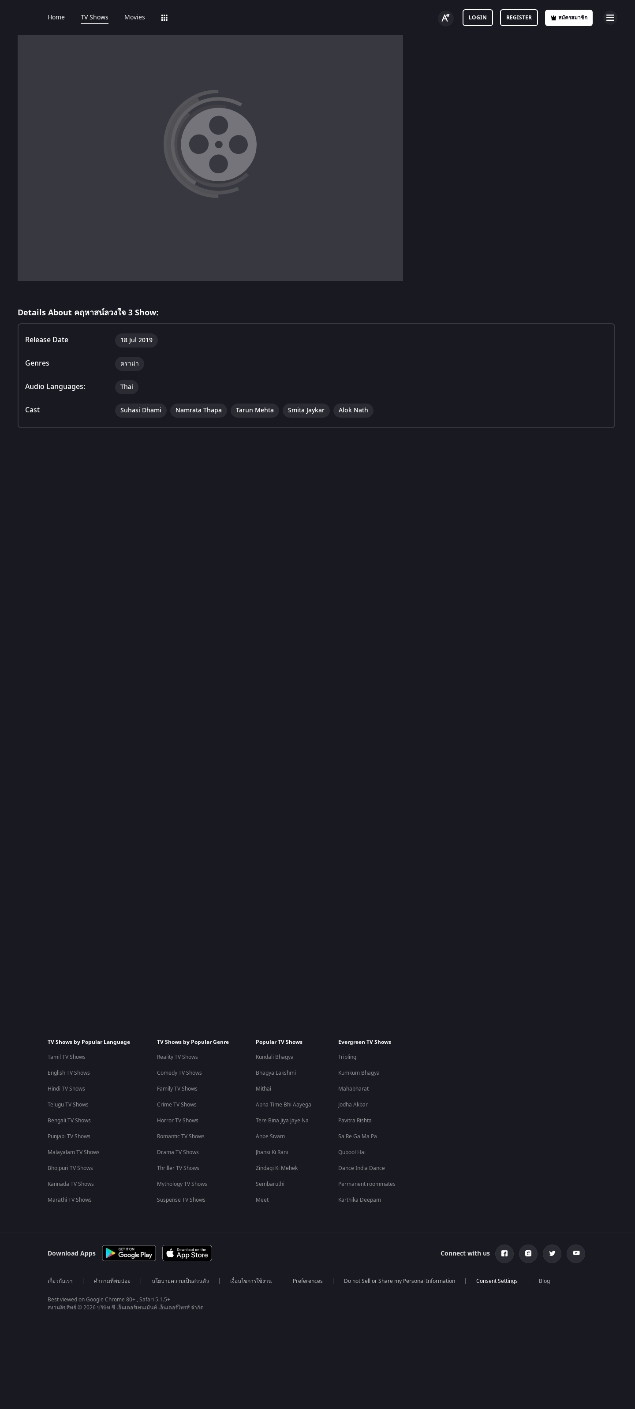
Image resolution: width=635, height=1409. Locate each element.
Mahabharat (353, 1089)
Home (56, 18)
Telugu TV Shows (68, 1105)
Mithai (263, 1089)
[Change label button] (446, 18)
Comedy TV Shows (179, 1073)
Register (519, 18)
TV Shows (94, 18)
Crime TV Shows (177, 1105)
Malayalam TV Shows (74, 1152)
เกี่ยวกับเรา (60, 1281)
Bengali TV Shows (69, 1121)
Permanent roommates (367, 1184)
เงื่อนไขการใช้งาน (251, 1281)
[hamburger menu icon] (610, 18)
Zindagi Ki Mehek (277, 1168)
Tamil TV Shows (67, 1057)
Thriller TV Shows (178, 1168)
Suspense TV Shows (181, 1200)
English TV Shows (69, 1073)
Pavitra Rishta (355, 1121)
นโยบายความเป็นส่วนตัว (180, 1281)
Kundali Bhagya (275, 1057)
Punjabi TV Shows (69, 1136)
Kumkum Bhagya (359, 1073)
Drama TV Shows (178, 1152)
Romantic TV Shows (181, 1136)
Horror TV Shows (177, 1121)
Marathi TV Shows (70, 1200)
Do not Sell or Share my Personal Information (399, 1281)
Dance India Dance (361, 1168)
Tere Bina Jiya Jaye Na (282, 1121)
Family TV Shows (177, 1089)
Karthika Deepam (359, 1200)
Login (478, 18)
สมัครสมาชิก (568, 18)
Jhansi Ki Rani (272, 1152)
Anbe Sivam (270, 1136)
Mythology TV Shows (182, 1184)
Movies (134, 18)
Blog (544, 1281)
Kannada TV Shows (71, 1184)
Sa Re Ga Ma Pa (357, 1136)
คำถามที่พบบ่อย (112, 1281)
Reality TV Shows (177, 1057)
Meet (262, 1200)
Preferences (308, 1281)
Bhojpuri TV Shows (70, 1168)
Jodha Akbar (353, 1105)
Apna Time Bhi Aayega (283, 1105)
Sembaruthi (270, 1184)
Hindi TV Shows (66, 1089)
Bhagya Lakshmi (276, 1073)
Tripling (347, 1057)
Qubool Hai (352, 1152)
